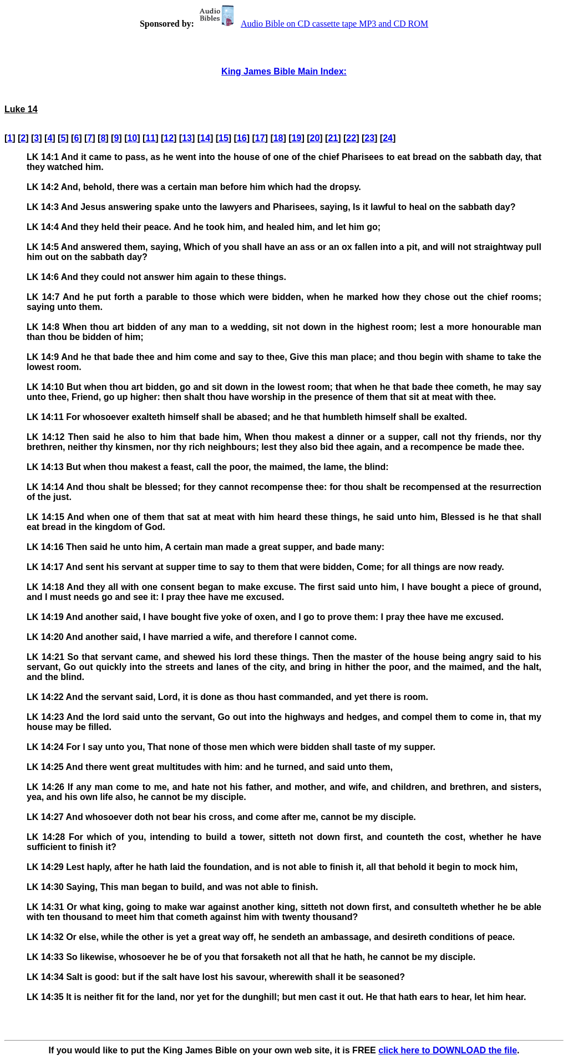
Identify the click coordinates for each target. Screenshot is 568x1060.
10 (132, 138)
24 (388, 138)
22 (351, 138)
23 (369, 138)
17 (260, 138)
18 (278, 138)
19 (297, 138)
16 (242, 138)
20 (315, 138)
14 (205, 138)
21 (333, 138)
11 (150, 138)
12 (169, 138)
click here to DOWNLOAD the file (447, 1050)
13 (187, 138)
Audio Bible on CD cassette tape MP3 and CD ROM (312, 23)
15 (224, 138)
